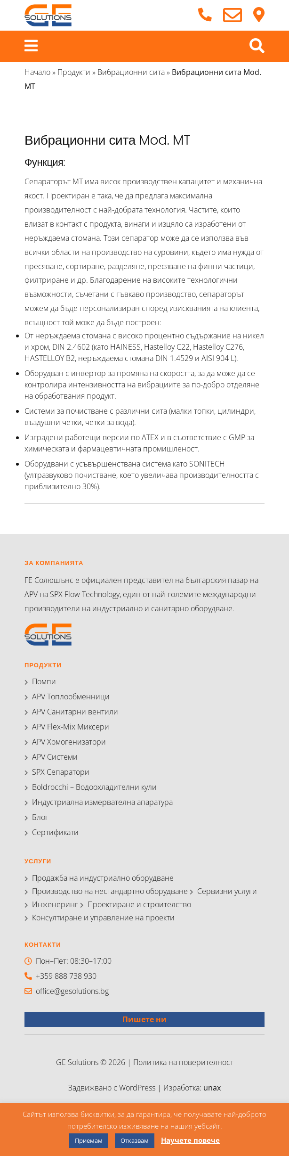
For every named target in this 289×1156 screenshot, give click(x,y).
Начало (37, 72)
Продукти (73, 72)
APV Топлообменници (71, 696)
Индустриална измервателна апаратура (102, 802)
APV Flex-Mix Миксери (70, 726)
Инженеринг (55, 904)
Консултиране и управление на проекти (103, 917)
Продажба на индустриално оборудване (103, 878)
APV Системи (55, 757)
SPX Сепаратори (60, 772)
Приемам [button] (89, 1140)
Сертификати (55, 832)
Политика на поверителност (183, 1062)
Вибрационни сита (131, 72)
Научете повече (190, 1140)
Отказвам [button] (134, 1140)
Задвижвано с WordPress (112, 1087)
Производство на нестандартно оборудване (110, 891)
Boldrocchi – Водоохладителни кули (94, 787)
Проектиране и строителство (139, 904)
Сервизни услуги (227, 891)
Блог (40, 817)
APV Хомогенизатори (69, 742)
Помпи (44, 681)
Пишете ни (144, 1019)
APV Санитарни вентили (75, 711)
